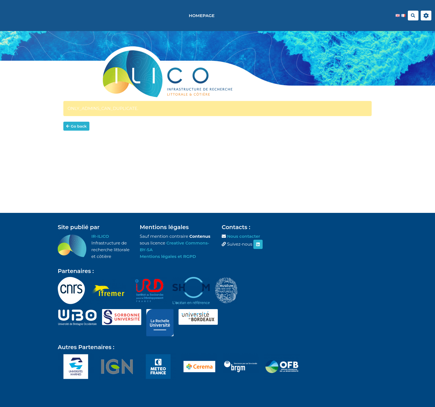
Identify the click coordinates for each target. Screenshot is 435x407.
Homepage (202, 15)
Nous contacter (243, 236)
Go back (76, 126)
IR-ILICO (100, 236)
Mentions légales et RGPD (168, 256)
